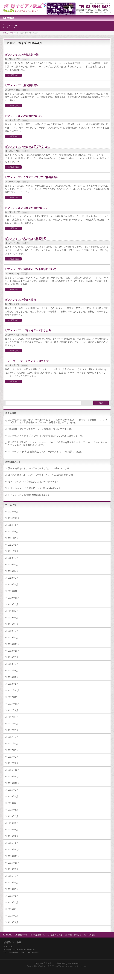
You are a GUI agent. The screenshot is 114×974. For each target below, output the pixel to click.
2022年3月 (13, 531)
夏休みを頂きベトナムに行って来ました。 (29, 468)
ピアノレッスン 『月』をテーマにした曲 (28, 330)
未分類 (25, 59)
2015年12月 (14, 849)
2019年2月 (13, 637)
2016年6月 (13, 809)
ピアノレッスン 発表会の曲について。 (27, 208)
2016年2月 (13, 836)
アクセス (91, 935)
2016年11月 (14, 776)
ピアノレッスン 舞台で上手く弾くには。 (28, 146)
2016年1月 (13, 843)
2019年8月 (13, 604)
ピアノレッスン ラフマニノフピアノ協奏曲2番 (31, 177)
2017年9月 (13, 710)
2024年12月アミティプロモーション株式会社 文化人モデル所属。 (40, 429)
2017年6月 (13, 730)
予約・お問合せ (74, 935)
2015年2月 (13, 915)
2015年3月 (13, 909)
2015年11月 (14, 856)
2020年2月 (13, 584)
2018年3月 (13, 670)
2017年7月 (13, 723)
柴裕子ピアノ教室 (53, 963)
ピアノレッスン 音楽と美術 (20, 299)
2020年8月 (13, 558)
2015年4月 (13, 902)
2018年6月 (13, 657)
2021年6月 (13, 545)
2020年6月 (13, 564)
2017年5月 (13, 737)
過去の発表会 (56, 935)
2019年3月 (13, 631)
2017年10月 (14, 703)
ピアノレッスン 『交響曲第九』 (24, 481)
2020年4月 (13, 571)
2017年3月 (13, 750)
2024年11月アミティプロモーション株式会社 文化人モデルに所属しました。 (46, 435)
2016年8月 (13, 796)
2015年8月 (13, 876)
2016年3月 (13, 829)
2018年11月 (14, 644)
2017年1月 (13, 763)
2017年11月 (14, 697)
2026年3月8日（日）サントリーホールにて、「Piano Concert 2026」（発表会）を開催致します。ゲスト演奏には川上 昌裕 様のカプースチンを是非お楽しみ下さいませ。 (58, 421)
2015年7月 (13, 882)
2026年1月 (13, 511)
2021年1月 (13, 551)
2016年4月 (13, 823)
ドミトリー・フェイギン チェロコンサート (29, 361)
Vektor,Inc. (72, 966)
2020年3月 (13, 578)
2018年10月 (14, 651)
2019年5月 (13, 617)
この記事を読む (13, 75)
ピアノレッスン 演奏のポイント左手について (30, 269)
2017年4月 (13, 743)
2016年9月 (13, 790)
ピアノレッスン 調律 (18, 495)
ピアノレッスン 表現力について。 (24, 116)
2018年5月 (13, 664)
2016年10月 (14, 783)
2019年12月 (14, 591)
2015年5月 (13, 896)
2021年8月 (13, 538)
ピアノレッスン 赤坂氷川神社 (21, 54)
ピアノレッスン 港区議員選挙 (21, 85)
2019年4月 (13, 624)
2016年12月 (14, 770)
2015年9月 (13, 869)
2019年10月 (14, 597)
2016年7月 (13, 803)
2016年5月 (13, 816)
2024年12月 (14, 518)
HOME (9, 935)
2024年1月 (13, 525)
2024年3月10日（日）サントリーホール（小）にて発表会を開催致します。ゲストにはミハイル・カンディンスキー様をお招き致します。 (57, 443)
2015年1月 (13, 922)
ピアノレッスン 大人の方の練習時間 (25, 238)
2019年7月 (13, 611)
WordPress (42, 966)
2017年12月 (14, 690)
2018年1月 (13, 684)
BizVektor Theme (57, 966)
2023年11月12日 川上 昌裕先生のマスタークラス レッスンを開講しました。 (46, 451)
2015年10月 (14, 863)
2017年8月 (13, 717)
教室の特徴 (22, 935)
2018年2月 (13, 677)
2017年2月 (13, 757)
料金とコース (39, 935)
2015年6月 (13, 889)
